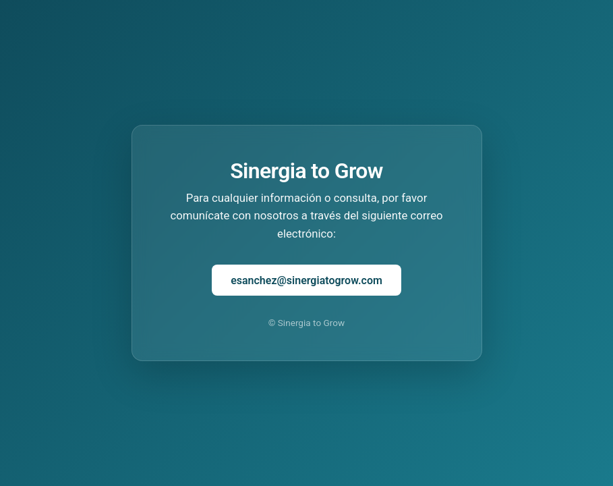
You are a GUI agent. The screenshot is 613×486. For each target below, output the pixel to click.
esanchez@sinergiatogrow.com (306, 280)
